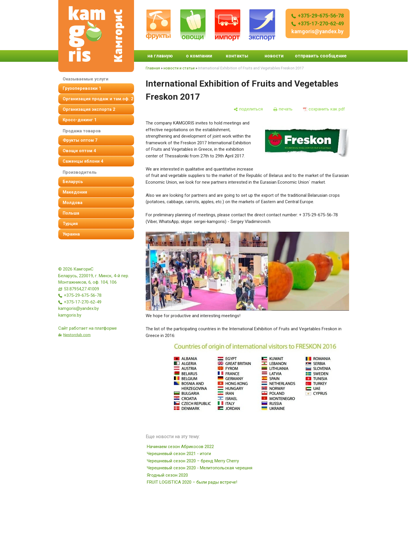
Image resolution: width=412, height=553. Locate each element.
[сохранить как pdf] (324, 109)
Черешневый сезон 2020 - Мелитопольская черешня (199, 468)
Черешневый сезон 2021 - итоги (179, 453)
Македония (75, 192)
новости (274, 56)
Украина (71, 234)
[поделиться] (248, 109)
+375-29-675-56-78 (317, 16)
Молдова (72, 202)
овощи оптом (79, 150)
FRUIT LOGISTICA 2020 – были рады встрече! (192, 482)
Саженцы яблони (83, 161)
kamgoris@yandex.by (317, 31)
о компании (199, 56)
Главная (153, 68)
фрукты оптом (80, 140)
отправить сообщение (321, 56)
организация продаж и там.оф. (98, 98)
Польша (71, 213)
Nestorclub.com (77, 334)
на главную (160, 56)
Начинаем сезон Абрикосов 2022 (180, 446)
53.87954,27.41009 (81, 289)
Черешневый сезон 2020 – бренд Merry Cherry (193, 461)
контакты (237, 56)
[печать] (283, 109)
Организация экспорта (89, 109)
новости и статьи (179, 68)
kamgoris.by (69, 315)
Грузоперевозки (82, 88)
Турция (70, 223)
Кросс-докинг (79, 119)
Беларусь (73, 181)
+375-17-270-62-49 (317, 23)
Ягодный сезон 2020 (167, 475)
